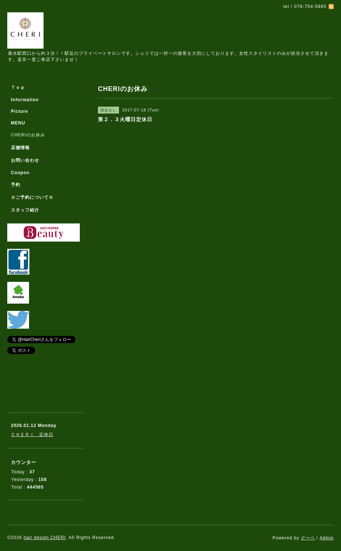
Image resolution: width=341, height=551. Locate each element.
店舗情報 (20, 147)
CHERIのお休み (28, 134)
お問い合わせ (25, 160)
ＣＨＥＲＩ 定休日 (32, 434)
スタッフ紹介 (25, 210)
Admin (327, 537)
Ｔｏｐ (18, 87)
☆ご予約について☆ (32, 197)
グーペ (308, 537)
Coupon (20, 172)
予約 (15, 184)
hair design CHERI (45, 537)
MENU (18, 123)
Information (25, 99)
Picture (19, 111)
